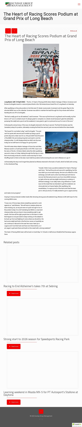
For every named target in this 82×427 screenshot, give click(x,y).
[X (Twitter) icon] (42, 419)
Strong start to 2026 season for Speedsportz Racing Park (36, 339)
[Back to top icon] (41, 411)
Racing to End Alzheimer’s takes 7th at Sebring (31, 286)
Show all (73, 31)
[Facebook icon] (40, 419)
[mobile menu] (79, 4)
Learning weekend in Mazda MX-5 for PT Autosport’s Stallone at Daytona (41, 393)
